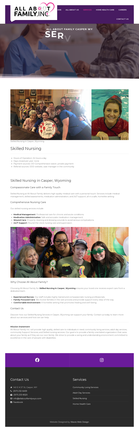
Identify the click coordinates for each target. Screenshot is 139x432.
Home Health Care (82, 404)
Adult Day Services (81, 393)
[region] (69, 51)
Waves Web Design (80, 422)
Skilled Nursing (80, 398)
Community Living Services (85, 387)
